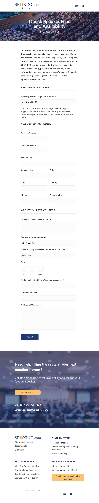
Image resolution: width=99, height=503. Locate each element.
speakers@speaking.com (24, 8)
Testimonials (21, 446)
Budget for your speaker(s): (34, 237)
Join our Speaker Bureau (63, 466)
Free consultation (60, 442)
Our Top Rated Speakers (26, 470)
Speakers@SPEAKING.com (33, 79)
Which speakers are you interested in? (39, 97)
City (23, 182)
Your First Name (29, 133)
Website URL (56, 195)
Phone (24, 195)
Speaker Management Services (66, 470)
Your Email (26, 158)
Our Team (19, 450)
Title (52, 170)
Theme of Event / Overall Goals (36, 219)
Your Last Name (29, 145)
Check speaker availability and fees (67, 477)
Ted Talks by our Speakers (27, 474)
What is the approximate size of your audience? (43, 250)
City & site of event (30, 292)
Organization (27, 170)
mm (23, 274)
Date (23, 262)
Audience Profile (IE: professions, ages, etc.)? (42, 280)
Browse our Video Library (27, 478)
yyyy (40, 274)
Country (53, 182)
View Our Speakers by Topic (28, 466)
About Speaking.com (24, 442)
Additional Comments (31, 305)
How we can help (60, 453)
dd (31, 274)
